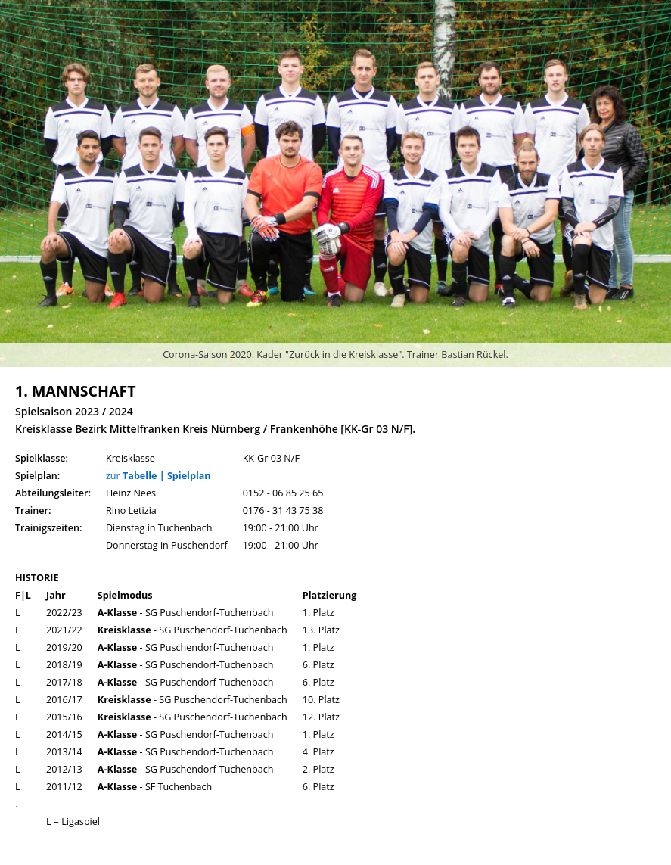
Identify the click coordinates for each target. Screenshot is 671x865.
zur (158, 475)
